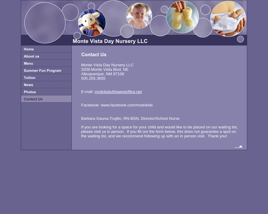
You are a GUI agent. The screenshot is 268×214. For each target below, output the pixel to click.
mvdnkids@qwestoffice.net (118, 91)
